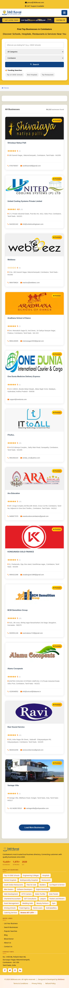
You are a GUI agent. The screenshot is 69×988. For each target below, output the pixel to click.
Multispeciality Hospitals (29, 880)
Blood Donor (9, 939)
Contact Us (8, 946)
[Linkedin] (20, 970)
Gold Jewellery (51, 908)
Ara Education (14, 493)
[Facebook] (5, 970)
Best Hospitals (32, 75)
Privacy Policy (37, 983)
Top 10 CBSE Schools (15, 75)
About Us (7, 943)
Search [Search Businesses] (34, 64)
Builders (43, 885)
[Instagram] (15, 970)
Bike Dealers (8, 889)
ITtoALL (11, 435)
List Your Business (11, 923)
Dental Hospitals (10, 880)
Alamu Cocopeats (15, 669)
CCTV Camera (26, 894)
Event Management (11, 903)
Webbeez (11, 260)
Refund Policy (50, 983)
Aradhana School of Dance (19, 318)
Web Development (11, 894)
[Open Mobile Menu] (64, 12)
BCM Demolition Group (18, 610)
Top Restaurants (47, 75)
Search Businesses (11, 927)
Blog (6, 935)
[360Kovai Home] (12, 12)
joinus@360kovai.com (35, 2)
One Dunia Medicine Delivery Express (24, 376)
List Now (60, 20)
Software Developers (24, 889)
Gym (53, 903)
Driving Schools (10, 908)
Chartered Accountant (12, 899)
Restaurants (46, 880)
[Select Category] (34, 51)
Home (5, 88)
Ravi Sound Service (16, 727)
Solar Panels (53, 894)
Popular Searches (10, 931)
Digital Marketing (42, 889)
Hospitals (45, 875)
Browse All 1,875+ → (28, 912)
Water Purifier (40, 894)
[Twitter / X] (10, 970)
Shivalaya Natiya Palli (17, 143)
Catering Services (10, 912)
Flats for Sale (31, 885)
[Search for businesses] (34, 45)
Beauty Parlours (43, 903)
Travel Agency (24, 908)
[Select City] (34, 58)
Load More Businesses (34, 827)
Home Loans (37, 908)
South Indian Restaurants (13, 885)
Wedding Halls (27, 903)
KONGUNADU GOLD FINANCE (21, 552)
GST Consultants (30, 899)
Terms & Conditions (20, 983)
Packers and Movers (57, 899)
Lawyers (43, 899)
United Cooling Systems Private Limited (25, 201)
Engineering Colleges (31, 875)
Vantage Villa (13, 785)
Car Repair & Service (56, 885)
